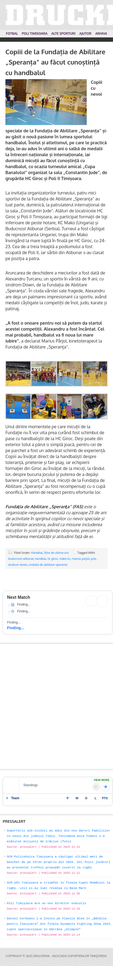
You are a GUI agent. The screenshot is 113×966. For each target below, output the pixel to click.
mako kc (64, 559)
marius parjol (80, 559)
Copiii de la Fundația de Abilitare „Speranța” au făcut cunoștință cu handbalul (55, 62)
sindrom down (17, 565)
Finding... (15, 628)
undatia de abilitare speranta (48, 565)
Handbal (37, 553)
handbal (40, 559)
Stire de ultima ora (56, 553)
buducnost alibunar (21, 559)
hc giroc (52, 559)
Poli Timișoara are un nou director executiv (46, 903)
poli (93, 559)
